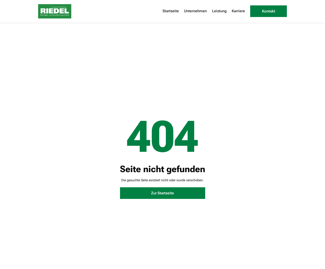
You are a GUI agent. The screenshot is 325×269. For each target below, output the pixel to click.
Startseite (170, 11)
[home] (54, 11)
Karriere (238, 11)
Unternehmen (195, 11)
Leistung (219, 11)
